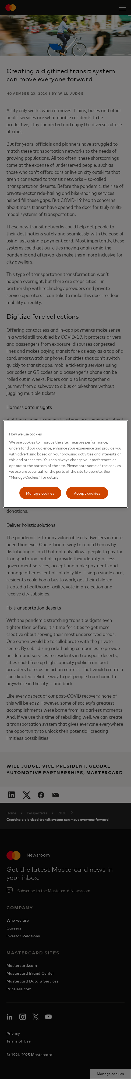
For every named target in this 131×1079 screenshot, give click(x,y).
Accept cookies (87, 492)
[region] (65, 464)
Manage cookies (40, 492)
